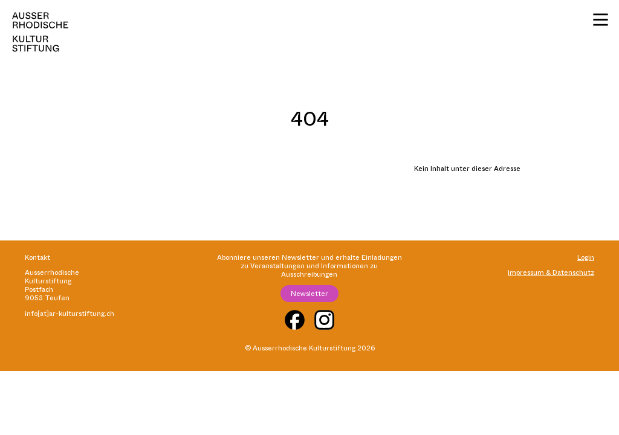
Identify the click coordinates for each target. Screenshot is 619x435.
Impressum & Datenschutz (551, 272)
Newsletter (309, 293)
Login (585, 257)
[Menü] (600, 19)
